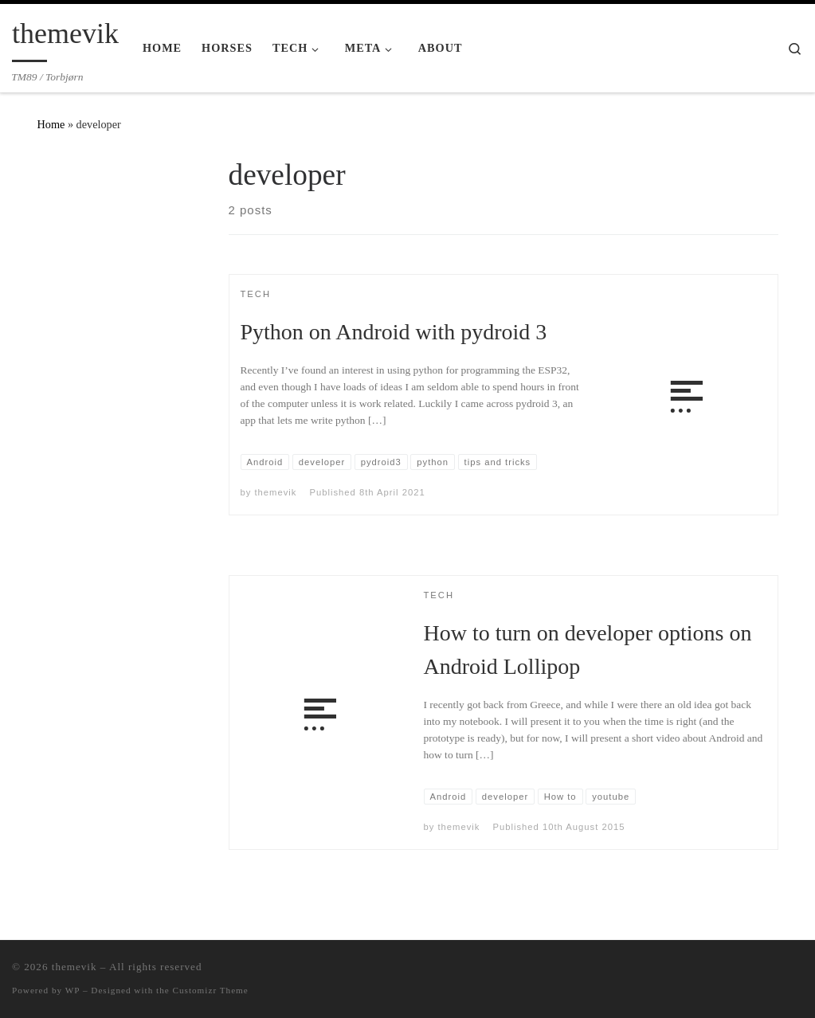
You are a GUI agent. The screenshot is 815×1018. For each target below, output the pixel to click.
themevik (276, 492)
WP (72, 990)
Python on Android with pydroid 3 (394, 331)
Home (51, 124)
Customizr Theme (211, 990)
